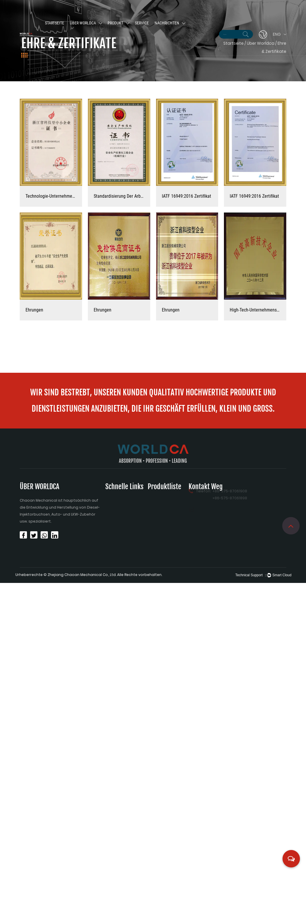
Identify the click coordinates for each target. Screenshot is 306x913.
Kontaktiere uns (60, 45)
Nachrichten (167, 23)
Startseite (54, 23)
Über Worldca (83, 23)
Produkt (115, 23)
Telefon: (203, 487)
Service (142, 23)
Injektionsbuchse (163, 494)
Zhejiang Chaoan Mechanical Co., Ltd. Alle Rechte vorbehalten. (105, 574)
